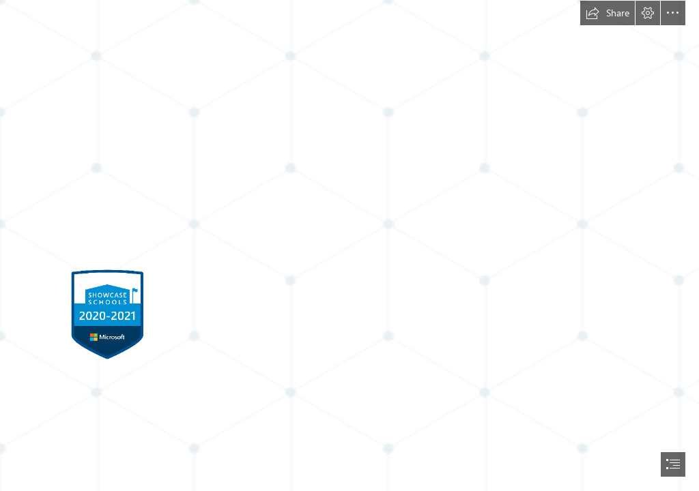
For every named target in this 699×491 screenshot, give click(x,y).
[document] (349, 245)
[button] (607, 13)
